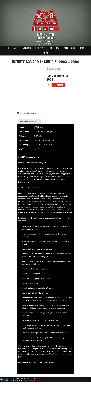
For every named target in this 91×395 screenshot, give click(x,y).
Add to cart (58, 85)
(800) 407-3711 (45, 34)
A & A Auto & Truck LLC (45, 17)
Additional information (29, 121)
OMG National (31, 380)
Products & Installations (62, 354)
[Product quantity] (49, 84)
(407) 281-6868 (45, 38)
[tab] (29, 121)
